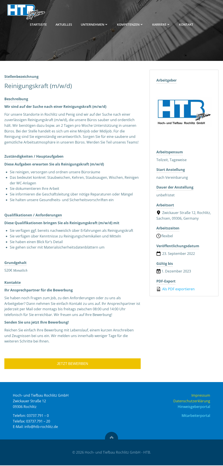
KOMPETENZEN (130, 24)
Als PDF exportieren (175, 289)
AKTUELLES (64, 24)
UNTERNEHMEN (94, 24)
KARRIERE (161, 24)
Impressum (200, 396)
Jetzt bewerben (72, 364)
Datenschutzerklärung (191, 401)
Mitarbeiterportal (195, 416)
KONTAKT (186, 24)
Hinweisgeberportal (193, 407)
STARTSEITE (38, 24)
